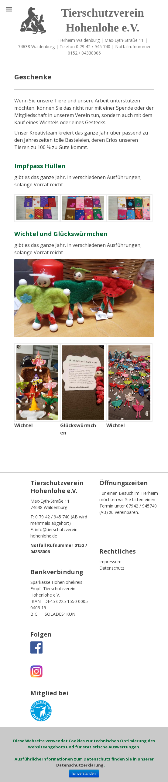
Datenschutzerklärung (80, 765)
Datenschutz (111, 568)
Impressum (110, 561)
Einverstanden (84, 773)
